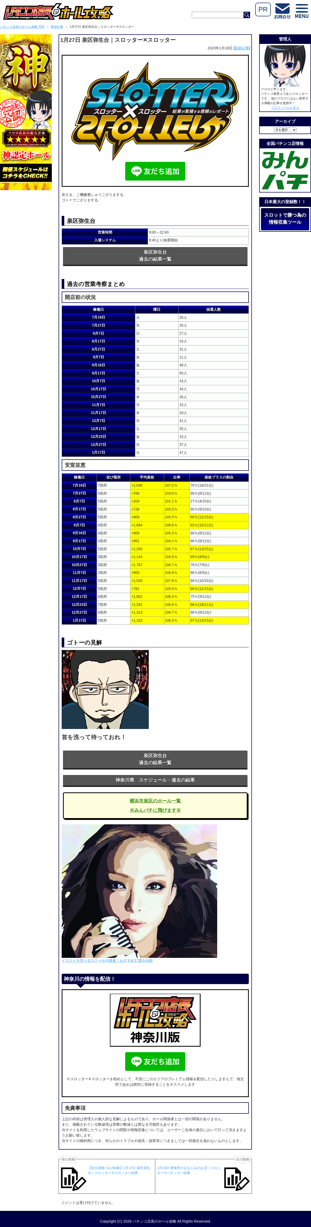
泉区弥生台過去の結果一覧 (155, 256)
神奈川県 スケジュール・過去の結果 (155, 780)
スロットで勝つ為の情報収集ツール (285, 219)
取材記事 (242, 48)
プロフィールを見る (285, 108)
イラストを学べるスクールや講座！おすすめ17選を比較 (107, 960)
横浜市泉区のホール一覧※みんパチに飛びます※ (155, 805)
